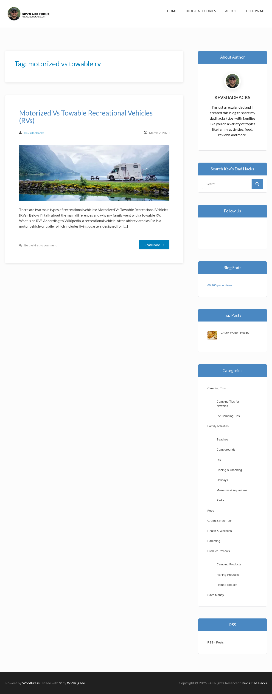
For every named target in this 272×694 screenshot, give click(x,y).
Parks (220, 500)
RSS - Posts (216, 642)
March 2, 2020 (159, 133)
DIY (219, 460)
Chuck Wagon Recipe (235, 332)
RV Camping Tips (228, 416)
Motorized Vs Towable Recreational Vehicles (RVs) (86, 116)
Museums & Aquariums (232, 490)
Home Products (227, 585)
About (231, 11)
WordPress (31, 683)
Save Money (216, 595)
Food (211, 510)
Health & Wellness (220, 531)
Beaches (222, 439)
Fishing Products (228, 574)
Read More (154, 245)
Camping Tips (217, 388)
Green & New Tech (220, 520)
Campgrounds (226, 449)
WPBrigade (76, 683)
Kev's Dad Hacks (254, 683)
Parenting (214, 541)
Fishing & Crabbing (229, 470)
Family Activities (218, 426)
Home (172, 11)
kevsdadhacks (32, 133)
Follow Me (255, 11)
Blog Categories (201, 11)
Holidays (222, 480)
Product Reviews (219, 551)
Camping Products (229, 564)
